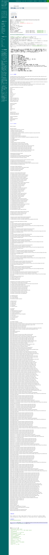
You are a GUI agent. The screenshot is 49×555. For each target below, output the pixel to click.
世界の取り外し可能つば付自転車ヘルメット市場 (18, 534)
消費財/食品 (2, 24)
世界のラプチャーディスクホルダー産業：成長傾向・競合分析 (4, 66)
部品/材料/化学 (3, 26)
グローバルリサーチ (5, 1)
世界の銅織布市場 (3, 77)
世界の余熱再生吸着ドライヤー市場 (16, 533)
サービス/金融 (3, 25)
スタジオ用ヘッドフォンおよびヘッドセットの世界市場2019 (4, 86)
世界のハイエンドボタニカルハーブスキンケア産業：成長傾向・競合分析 (21, 530)
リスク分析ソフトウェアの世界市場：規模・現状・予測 (4, 100)
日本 (2, 40)
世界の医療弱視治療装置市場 (15, 537)
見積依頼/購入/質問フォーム (41, 30)
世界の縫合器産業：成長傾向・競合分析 (16, 529)
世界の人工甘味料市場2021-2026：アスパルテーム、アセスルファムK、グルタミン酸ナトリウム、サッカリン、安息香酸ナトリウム (4, 57)
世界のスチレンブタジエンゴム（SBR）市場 (17, 532)
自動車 (2, 32)
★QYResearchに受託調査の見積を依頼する (17, 34)
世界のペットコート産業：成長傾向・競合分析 (4, 83)
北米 (2, 44)
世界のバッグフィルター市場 (15, 544)
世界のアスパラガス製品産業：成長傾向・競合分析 (4, 62)
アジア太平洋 (3, 39)
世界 (2, 38)
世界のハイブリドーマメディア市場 (16, 538)
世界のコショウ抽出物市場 (15, 535)
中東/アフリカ (3, 46)
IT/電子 (2, 27)
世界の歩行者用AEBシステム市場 (15, 536)
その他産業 (2, 33)
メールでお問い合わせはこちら (20, 523)
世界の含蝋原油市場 (14, 531)
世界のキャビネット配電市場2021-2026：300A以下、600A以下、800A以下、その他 (4, 70)
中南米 (2, 45)
